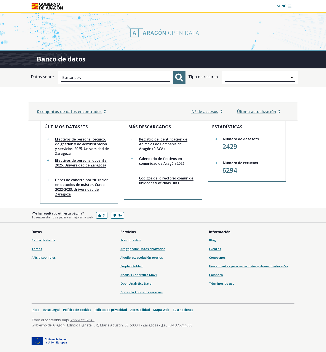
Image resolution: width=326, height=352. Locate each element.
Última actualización (258, 111)
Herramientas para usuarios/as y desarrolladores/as (248, 266)
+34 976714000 (180, 325)
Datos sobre (42, 76)
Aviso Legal (51, 310)
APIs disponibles (44, 257)
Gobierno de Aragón (49, 325)
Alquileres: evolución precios (141, 257)
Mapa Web (161, 310)
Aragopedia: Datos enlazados (142, 249)
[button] (284, 6)
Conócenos (217, 257)
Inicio (36, 310)
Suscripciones (183, 310)
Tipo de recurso (203, 76)
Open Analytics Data (136, 283)
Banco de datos (43, 240)
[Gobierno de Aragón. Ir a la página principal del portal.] (47, 6)
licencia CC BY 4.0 (82, 320)
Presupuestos (130, 240)
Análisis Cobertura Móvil (138, 275)
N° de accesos (206, 111)
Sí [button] (101, 215)
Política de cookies (77, 310)
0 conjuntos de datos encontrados (71, 111)
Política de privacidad (110, 310)
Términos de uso (221, 283)
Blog (212, 240)
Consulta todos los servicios (141, 292)
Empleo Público (131, 266)
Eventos (215, 249)
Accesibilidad (140, 310)
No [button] (117, 215)
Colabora (216, 275)
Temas (37, 249)
